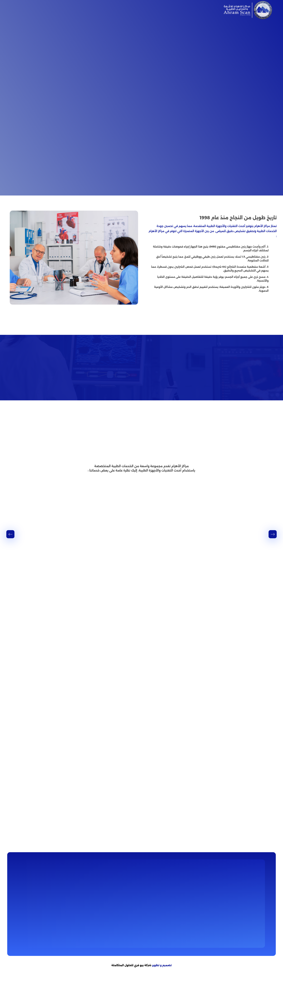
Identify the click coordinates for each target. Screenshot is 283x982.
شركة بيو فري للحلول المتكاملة (131, 968)
